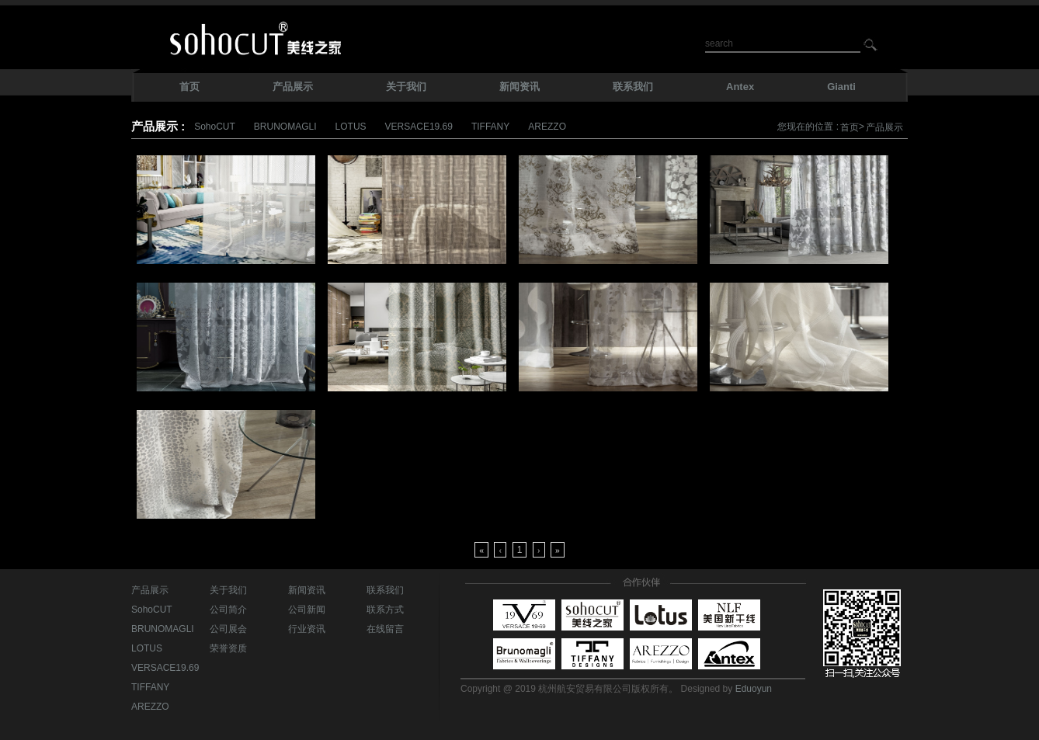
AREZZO (547, 126)
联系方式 (385, 609)
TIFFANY (490, 126)
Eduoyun (753, 688)
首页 (849, 127)
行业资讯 (306, 629)
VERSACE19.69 (419, 126)
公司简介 (228, 609)
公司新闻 (306, 609)
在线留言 (385, 629)
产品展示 (884, 127)
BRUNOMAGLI (285, 126)
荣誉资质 (228, 648)
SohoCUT (214, 126)
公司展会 (228, 629)
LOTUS (351, 126)
